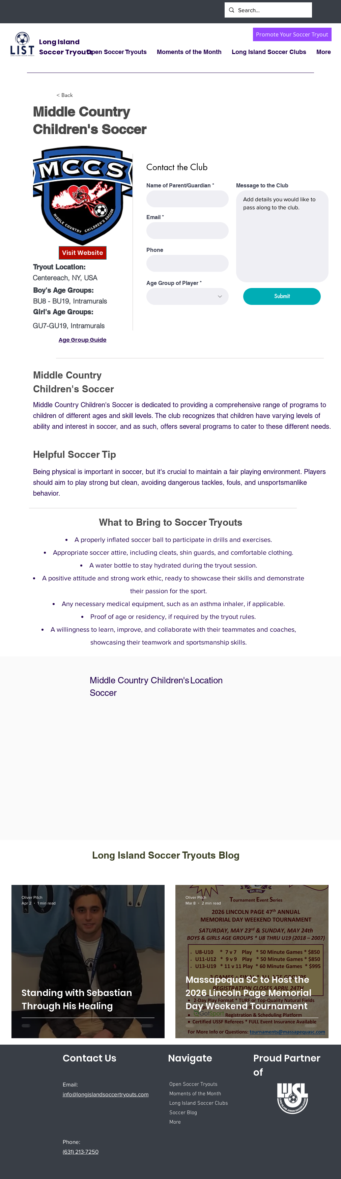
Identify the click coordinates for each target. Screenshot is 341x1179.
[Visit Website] (83, 253)
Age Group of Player (172, 283)
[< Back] (78, 95)
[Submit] (282, 296)
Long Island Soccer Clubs (198, 1103)
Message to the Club (262, 185)
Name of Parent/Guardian (178, 185)
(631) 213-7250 (80, 1151)
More (175, 1122)
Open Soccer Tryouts (193, 1084)
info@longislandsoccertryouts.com (106, 1094)
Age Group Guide (83, 340)
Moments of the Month (195, 1094)
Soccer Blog (183, 1112)
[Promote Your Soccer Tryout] (292, 34)
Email (153, 217)
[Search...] (267, 10)
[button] (189, 52)
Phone (154, 250)
